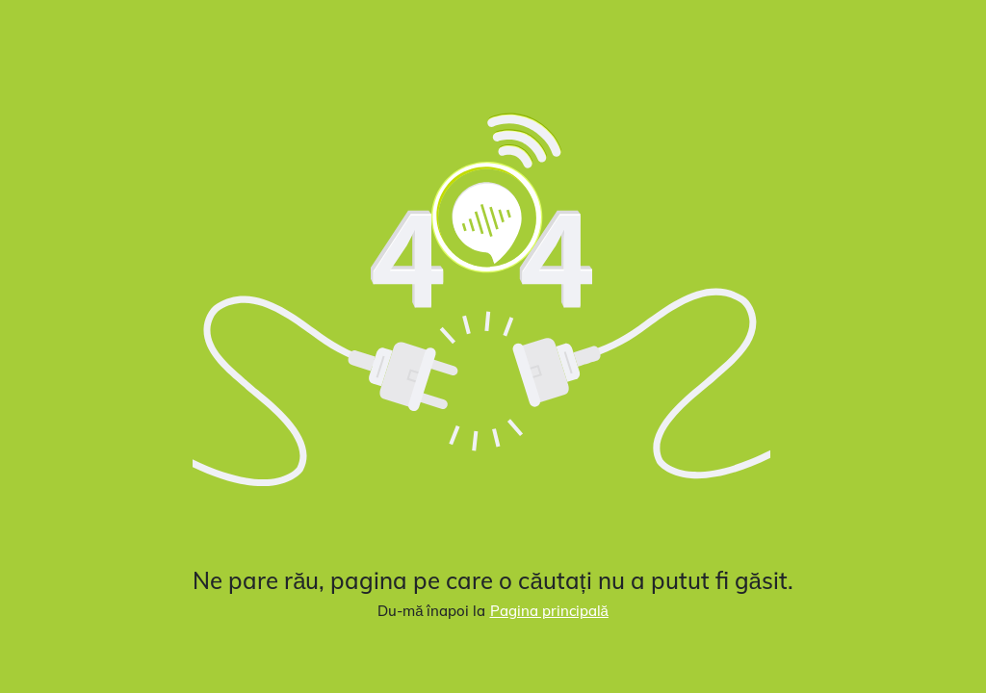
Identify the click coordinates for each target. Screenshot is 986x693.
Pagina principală (549, 611)
